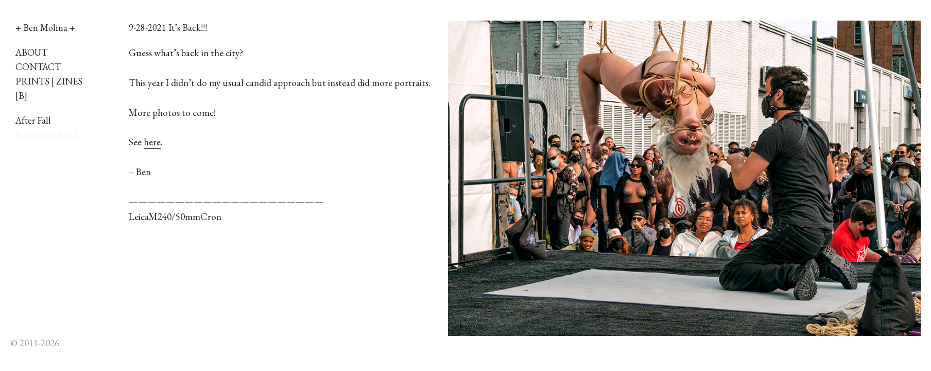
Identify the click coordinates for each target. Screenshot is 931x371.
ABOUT (31, 52)
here (152, 142)
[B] (21, 96)
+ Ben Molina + (45, 27)
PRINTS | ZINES (48, 81)
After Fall (33, 120)
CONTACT (38, 67)
